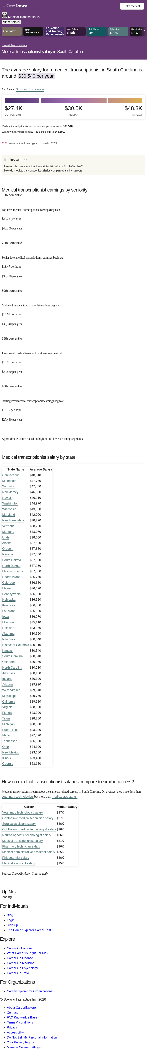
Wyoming (8, 486)
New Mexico (10, 752)
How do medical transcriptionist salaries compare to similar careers (43, 170)
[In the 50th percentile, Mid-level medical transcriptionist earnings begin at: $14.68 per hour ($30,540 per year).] (73, 312)
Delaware (8, 628)
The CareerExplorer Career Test (29, 930)
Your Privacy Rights (20, 1042)
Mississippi (9, 696)
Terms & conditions (20, 1022)
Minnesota (9, 481)
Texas (6, 718)
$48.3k (133, 110)
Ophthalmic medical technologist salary (29, 829)
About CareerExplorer (22, 1007)
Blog (10, 915)
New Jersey (10, 492)
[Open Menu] (61, 6)
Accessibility (15, 1032)
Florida (7, 712)
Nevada (7, 554)
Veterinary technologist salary (22, 812)
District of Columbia (15, 645)
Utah (5, 537)
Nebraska (8, 599)
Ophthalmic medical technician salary (27, 818)
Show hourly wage (30, 89)
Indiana (7, 678)
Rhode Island (11, 577)
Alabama (8, 633)
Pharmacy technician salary (21, 846)
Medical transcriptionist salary (22, 841)
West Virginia (11, 690)
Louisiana (8, 611)
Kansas (7, 650)
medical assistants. (64, 796)
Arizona (7, 684)
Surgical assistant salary (19, 823)
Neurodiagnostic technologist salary (26, 835)
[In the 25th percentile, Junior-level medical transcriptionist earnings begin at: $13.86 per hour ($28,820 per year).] (73, 360)
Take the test (132, 6)
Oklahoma (9, 662)
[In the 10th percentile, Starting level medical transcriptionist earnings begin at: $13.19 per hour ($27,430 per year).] (73, 408)
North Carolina (12, 667)
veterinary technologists (18, 796)
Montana (8, 531)
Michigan (8, 724)
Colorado (8, 582)
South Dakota (11, 560)
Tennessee (9, 741)
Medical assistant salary (18, 863)
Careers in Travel (18, 973)
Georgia (7, 763)
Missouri (8, 622)
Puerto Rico (10, 730)
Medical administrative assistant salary (28, 852)
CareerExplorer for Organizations (29, 991)
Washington (10, 503)
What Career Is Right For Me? (27, 953)
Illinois (6, 758)
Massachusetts (12, 571)
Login (10, 920)
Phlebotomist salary (15, 857)
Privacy (12, 1027)
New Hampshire (13, 520)
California (8, 701)
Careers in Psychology (22, 968)
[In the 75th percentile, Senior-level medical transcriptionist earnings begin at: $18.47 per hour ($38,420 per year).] (73, 264)
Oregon (7, 548)
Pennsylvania (11, 594)
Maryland (8, 514)
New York (8, 639)
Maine (6, 588)
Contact (12, 1012)
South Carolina (12, 656)
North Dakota (11, 565)
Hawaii (7, 497)
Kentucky (8, 605)
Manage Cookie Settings (24, 1047)
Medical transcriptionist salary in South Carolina (42, 51)
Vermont (8, 526)
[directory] (73, 165)
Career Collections (19, 948)
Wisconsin (9, 509)
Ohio (5, 746)
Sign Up (12, 925)
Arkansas (8, 673)
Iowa (5, 616)
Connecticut (10, 475)
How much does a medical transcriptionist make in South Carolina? (43, 166)
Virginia (7, 707)
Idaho (6, 735)
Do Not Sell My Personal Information (32, 1037)
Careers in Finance (20, 958)
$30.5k (73, 110)
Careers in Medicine (20, 963)
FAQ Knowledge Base (22, 1017)
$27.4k (13, 110)
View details (11, 22)
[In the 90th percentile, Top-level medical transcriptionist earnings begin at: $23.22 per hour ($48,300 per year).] (73, 217)
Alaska (7, 543)
